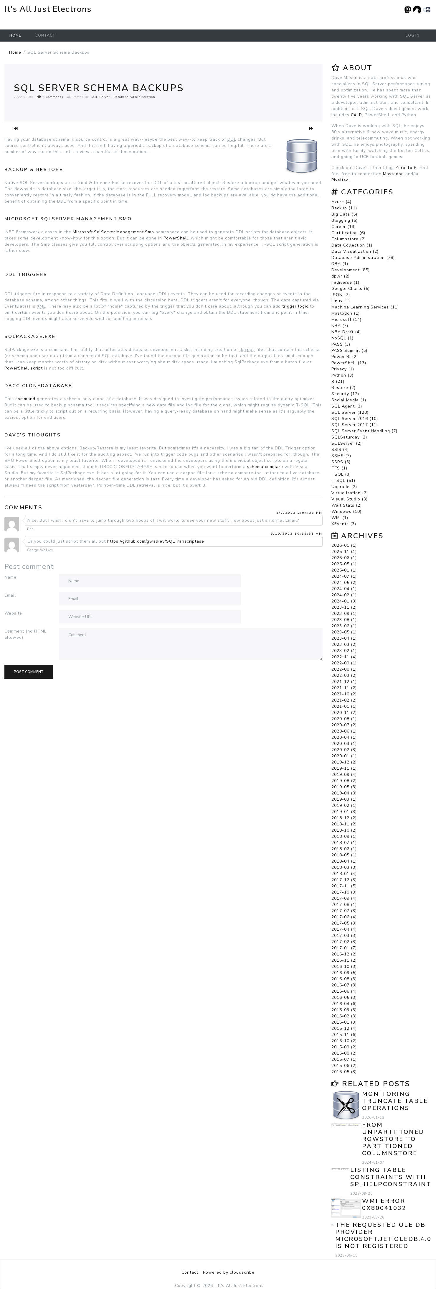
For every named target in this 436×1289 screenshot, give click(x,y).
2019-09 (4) (344, 774)
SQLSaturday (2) (349, 437)
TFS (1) (339, 468)
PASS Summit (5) (349, 350)
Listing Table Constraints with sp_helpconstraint (391, 1177)
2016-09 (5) (344, 973)
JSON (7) (340, 295)
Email (10, 595)
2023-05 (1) (344, 632)
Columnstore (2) (348, 239)
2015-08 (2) (344, 1053)
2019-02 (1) (344, 805)
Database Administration (134, 97)
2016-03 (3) (344, 1010)
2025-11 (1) (344, 551)
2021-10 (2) (344, 694)
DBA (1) (339, 264)
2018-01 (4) (344, 873)
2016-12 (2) (344, 954)
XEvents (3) (343, 524)
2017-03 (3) (344, 935)
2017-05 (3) (344, 923)
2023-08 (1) (344, 620)
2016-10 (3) (344, 966)
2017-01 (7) (344, 948)
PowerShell (176, 238)
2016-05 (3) (344, 997)
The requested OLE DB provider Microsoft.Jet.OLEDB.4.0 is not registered (383, 1235)
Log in (413, 35)
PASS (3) (340, 344)
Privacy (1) (342, 369)
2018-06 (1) (344, 849)
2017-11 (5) (344, 886)
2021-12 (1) (344, 681)
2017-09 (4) (344, 898)
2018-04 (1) (344, 861)
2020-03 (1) (344, 743)
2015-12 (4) (344, 1028)
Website (13, 613)
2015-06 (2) (344, 1065)
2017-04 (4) (344, 929)
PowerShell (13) (348, 363)
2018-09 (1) (344, 836)
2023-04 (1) (344, 638)
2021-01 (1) (344, 706)
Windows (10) (346, 511)
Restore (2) (343, 387)
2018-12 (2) (344, 818)
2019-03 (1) (344, 799)
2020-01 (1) (344, 756)
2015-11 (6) (344, 1034)
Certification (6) (348, 233)
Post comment (29, 671)
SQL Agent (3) (346, 406)
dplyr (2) (340, 276)
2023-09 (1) (344, 613)
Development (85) (350, 270)
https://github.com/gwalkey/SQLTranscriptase (155, 541)
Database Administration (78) (363, 257)
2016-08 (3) (344, 979)
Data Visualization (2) (355, 251)
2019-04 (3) (344, 793)
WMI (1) (339, 517)
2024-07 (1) (344, 576)
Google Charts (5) (350, 288)
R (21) (337, 381)
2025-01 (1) (344, 570)
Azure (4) (341, 202)
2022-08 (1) (344, 669)
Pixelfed (340, 180)
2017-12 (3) (344, 880)
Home (15, 35)
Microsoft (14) (346, 319)
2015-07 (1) (344, 1059)
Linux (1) (340, 301)
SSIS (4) (340, 449)
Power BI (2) (344, 356)
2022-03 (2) (344, 675)
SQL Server (100, 97)
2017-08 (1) (344, 904)
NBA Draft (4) (346, 332)
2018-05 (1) (344, 855)
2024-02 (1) (344, 595)
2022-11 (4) (344, 657)
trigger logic (295, 306)
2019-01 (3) (344, 812)
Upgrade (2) (344, 487)
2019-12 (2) (344, 762)
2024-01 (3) (344, 601)
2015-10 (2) (344, 1041)
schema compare (265, 466)
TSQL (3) (341, 474)
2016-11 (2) (344, 960)
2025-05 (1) (344, 564)
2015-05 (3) (344, 1072)
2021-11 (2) (344, 688)
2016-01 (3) (344, 1022)
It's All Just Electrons (47, 9)
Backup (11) (344, 208)
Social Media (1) (348, 400)
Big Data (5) (344, 214)
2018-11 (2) (344, 824)
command (25, 399)
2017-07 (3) (344, 911)
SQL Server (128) (350, 412)
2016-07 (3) (344, 985)
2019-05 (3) (344, 787)
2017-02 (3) (344, 942)
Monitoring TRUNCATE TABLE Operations (395, 1101)
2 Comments (50, 97)
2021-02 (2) (344, 700)
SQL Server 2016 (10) (354, 418)
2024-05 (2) (344, 582)
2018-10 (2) (344, 830)
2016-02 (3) (344, 1016)
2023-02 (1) (344, 650)
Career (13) (343, 226)
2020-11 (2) (344, 712)
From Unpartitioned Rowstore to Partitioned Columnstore (393, 1139)
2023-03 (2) (344, 644)
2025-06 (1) (344, 558)
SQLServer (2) (346, 443)
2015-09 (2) (344, 1047)
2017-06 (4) (344, 917)
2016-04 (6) (344, 1003)
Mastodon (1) (345, 313)
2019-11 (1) (344, 768)
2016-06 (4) (344, 991)
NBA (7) (339, 326)
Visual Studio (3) (349, 499)
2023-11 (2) (344, 607)
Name (10, 577)
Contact (45, 35)
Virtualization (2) (349, 493)
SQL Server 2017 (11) (354, 425)
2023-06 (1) (344, 626)
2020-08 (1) (344, 719)
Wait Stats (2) (346, 505)
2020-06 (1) (344, 731)
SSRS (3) (341, 462)
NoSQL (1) (342, 338)
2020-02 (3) (344, 750)
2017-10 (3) (344, 892)
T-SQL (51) (343, 480)
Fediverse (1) (345, 282)
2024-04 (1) (344, 589)
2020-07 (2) (344, 725)
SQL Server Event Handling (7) (364, 431)
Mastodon (393, 174)
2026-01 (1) (344, 545)
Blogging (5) (344, 220)
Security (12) (345, 394)
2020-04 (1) (344, 737)
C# (353, 115)
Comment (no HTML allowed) (25, 634)
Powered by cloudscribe (229, 1272)
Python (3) (342, 375)
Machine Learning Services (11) (365, 307)
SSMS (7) (341, 456)
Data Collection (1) (351, 245)
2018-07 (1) (344, 842)
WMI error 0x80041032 (384, 1204)
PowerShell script (23, 368)
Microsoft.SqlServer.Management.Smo (113, 232)
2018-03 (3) (344, 867)
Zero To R (406, 167)
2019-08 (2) (344, 781)
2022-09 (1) (344, 663)
